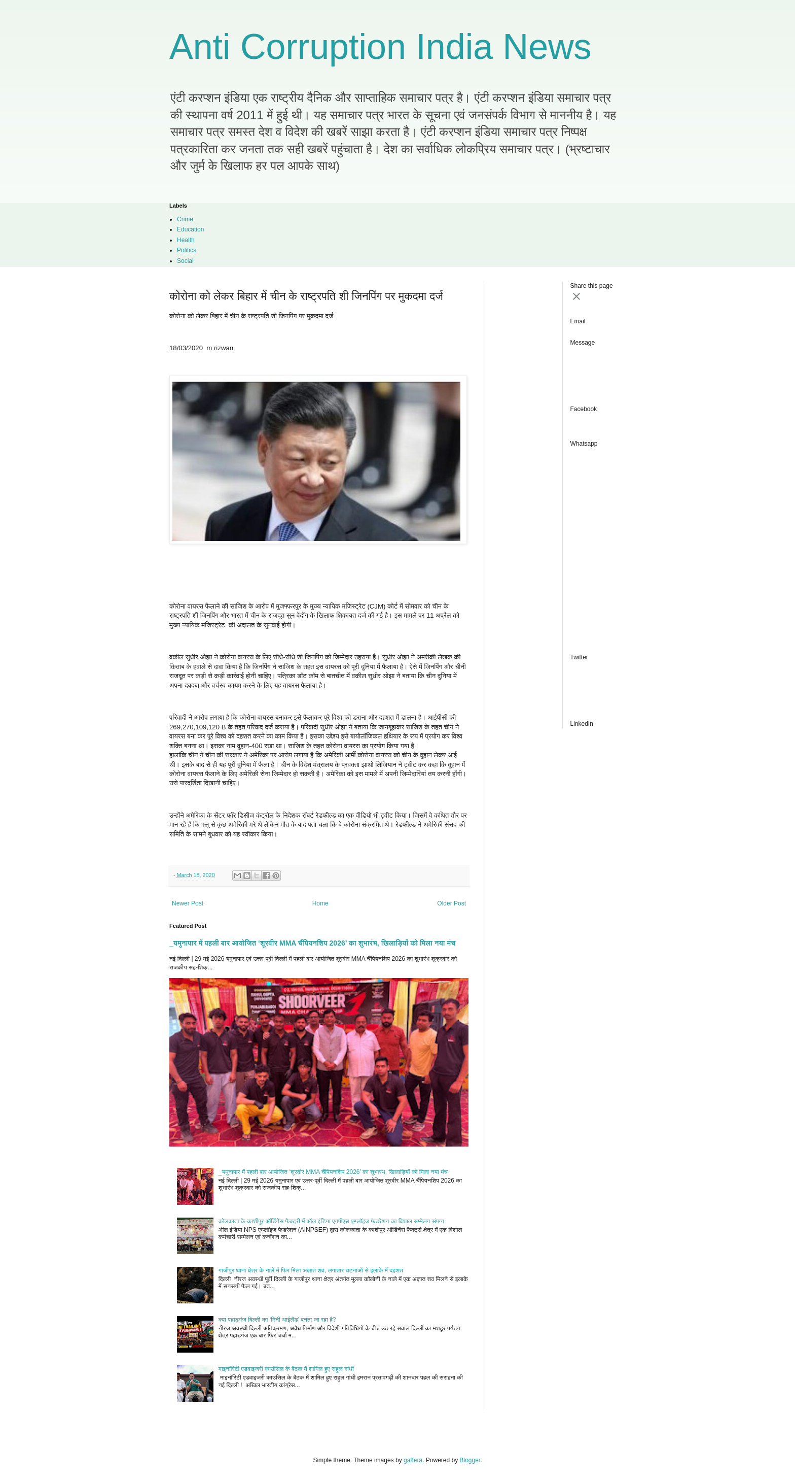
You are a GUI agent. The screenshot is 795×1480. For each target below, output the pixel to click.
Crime (185, 219)
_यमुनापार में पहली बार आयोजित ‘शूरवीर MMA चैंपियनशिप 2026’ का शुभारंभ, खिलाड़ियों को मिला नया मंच (312, 943)
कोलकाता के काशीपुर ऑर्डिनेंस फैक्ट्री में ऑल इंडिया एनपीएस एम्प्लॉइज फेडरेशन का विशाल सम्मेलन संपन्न (331, 1221)
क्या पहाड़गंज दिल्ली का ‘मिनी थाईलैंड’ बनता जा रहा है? (277, 1319)
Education (190, 229)
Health (186, 240)
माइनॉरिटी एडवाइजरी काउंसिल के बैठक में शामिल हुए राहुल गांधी (286, 1368)
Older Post (451, 903)
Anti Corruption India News (380, 46)
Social (185, 260)
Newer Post (187, 903)
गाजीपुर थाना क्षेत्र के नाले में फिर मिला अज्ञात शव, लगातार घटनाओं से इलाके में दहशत (311, 1270)
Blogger (470, 1460)
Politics (186, 250)
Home (320, 903)
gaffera (413, 1460)
